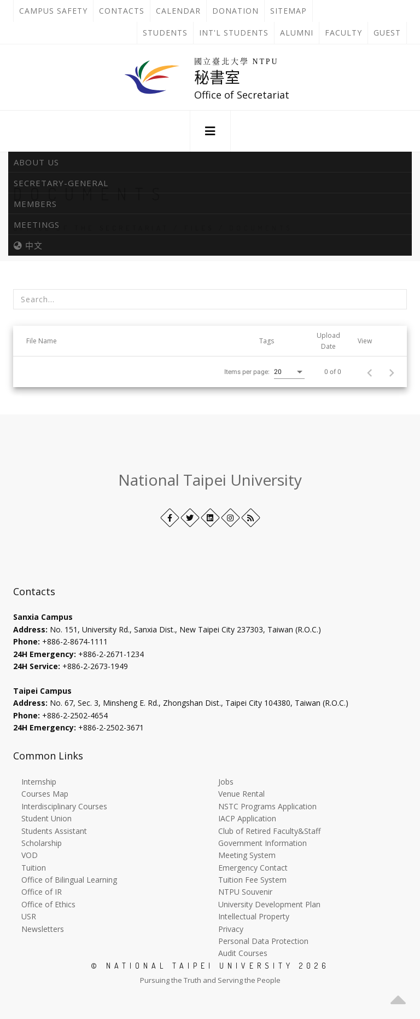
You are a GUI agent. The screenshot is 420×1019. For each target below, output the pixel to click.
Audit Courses (242, 953)
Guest (387, 32)
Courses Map (44, 793)
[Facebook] (170, 518)
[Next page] (391, 372)
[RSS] (251, 518)
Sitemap (288, 10)
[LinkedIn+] (210, 518)
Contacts (124, 11)
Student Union (46, 818)
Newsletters (42, 929)
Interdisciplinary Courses (64, 806)
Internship (38, 781)
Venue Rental (241, 793)
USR (28, 916)
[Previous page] (370, 372)
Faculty (343, 32)
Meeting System (247, 855)
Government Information (262, 843)
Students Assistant (54, 831)
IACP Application (247, 818)
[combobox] (289, 372)
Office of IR (41, 891)
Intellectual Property (253, 916)
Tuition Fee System (252, 879)
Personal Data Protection (263, 941)
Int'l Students (234, 32)
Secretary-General (61, 182)
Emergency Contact (253, 867)
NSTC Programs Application (267, 806)
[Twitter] (190, 518)
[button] (210, 131)
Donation (238, 11)
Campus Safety (53, 10)
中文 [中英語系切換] (28, 245)
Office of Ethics (48, 904)
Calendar (178, 10)
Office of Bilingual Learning (69, 879)
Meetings (37, 224)
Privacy (230, 929)
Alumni (296, 32)
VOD (29, 855)
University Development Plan (269, 904)
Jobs (226, 781)
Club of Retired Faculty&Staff (269, 831)
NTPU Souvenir (245, 891)
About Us (36, 162)
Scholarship (41, 843)
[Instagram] (230, 518)
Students (165, 32)
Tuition (33, 867)
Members (35, 203)
